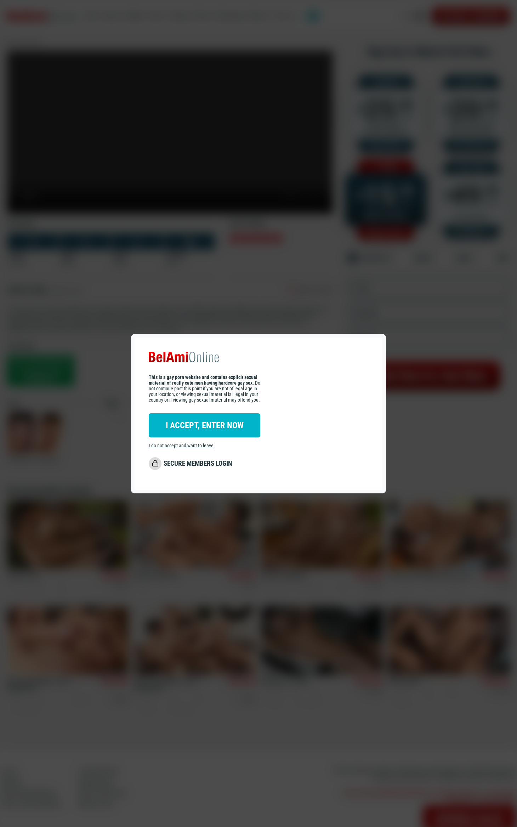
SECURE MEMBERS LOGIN (198, 463)
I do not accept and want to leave (181, 445)
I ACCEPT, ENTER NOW (205, 425)
